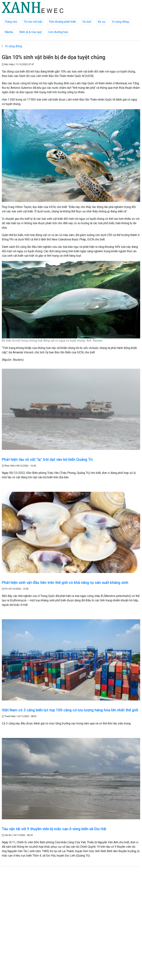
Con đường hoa (58, 32)
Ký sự (101, 21)
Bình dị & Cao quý (30, 32)
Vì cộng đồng (120, 21)
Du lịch (86, 21)
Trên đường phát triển (62, 21)
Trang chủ (11, 21)
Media (9, 32)
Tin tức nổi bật (33, 21)
